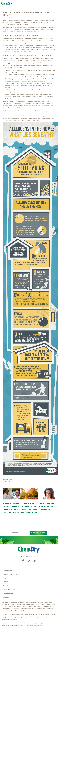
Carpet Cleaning (7, 567)
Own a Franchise (8, 593)
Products (5, 581)
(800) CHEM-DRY (29, 556)
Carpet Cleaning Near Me (10, 589)
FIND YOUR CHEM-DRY (38, 533)
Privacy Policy (15, 611)
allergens (5, 484)
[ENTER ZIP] (20, 533)
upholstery (30, 79)
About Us (5, 585)
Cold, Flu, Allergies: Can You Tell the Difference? (46, 506)
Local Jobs (6, 597)
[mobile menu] (53, 3)
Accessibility (5, 611)
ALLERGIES (6, 481)
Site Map (23, 611)
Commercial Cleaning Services (11, 574)
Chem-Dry (51, 79)
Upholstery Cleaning (8, 570)
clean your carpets (18, 79)
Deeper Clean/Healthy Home (11, 578)
